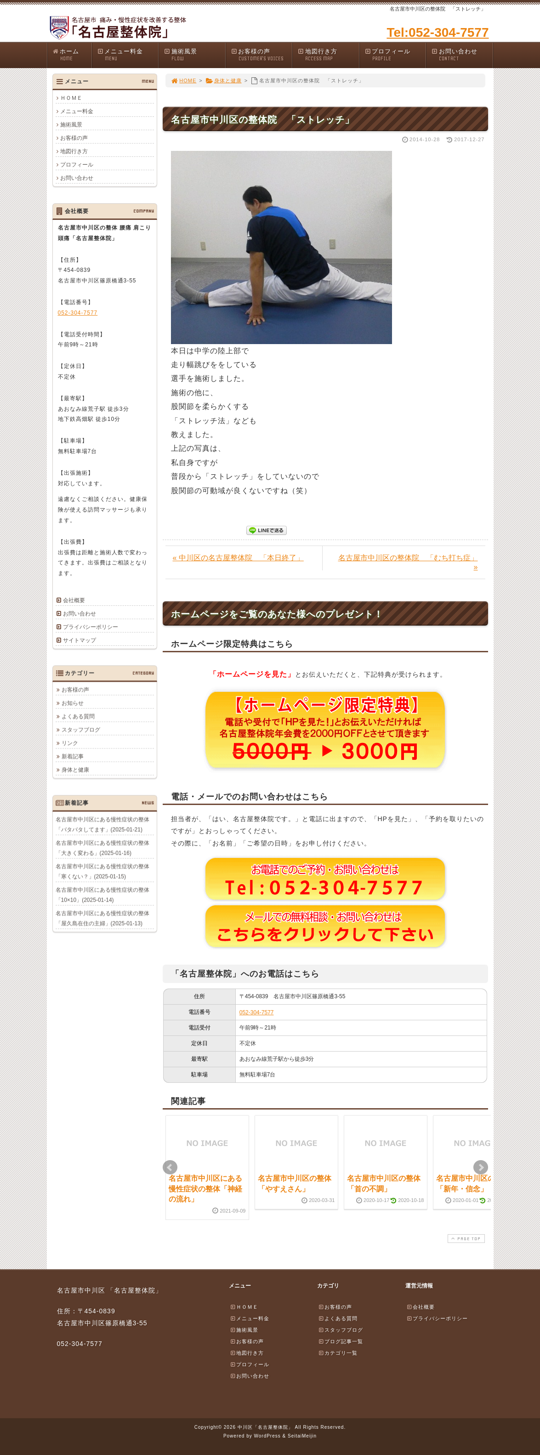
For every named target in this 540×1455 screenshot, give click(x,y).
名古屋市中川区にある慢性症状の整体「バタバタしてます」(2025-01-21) (102, 824)
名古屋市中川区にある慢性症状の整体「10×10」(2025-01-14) (102, 894)
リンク (70, 743)
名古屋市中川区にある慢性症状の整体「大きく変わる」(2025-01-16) (102, 848)
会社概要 (74, 600)
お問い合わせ (462, 55)
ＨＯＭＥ (71, 98)
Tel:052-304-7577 (438, 32)
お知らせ (73, 703)
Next (480, 1167)
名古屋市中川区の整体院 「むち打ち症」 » (408, 562)
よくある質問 (78, 716)
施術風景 (194, 55)
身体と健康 (223, 80)
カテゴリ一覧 (338, 1353)
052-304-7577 (256, 1012)
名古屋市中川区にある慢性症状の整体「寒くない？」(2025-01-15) (102, 871)
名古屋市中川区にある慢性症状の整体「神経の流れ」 (205, 1188)
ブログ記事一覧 (340, 1341)
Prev (170, 1167)
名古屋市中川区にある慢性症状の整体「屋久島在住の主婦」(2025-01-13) (102, 918)
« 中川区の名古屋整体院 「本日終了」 (238, 558)
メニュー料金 (128, 55)
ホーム (71, 55)
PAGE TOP (465, 1239)
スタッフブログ (81, 729)
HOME (184, 80)
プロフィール (395, 55)
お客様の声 (261, 55)
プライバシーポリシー (90, 627)
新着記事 (73, 756)
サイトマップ (79, 640)
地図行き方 (328, 55)
